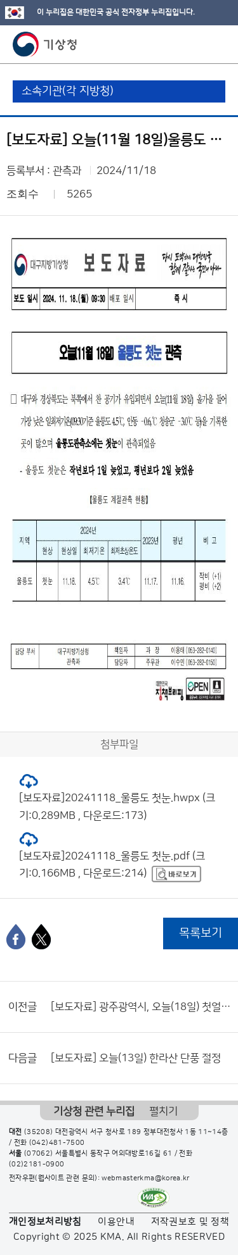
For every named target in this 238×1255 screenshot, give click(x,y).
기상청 (45, 44)
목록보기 (200, 933)
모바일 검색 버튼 (197, 44)
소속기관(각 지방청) (68, 91)
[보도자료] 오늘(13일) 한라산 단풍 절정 (136, 1058)
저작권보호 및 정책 (190, 1221)
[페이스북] (15, 936)
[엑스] (41, 936)
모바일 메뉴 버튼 (217, 44)
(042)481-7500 (57, 1143)
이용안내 (116, 1221)
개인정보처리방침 (45, 1221)
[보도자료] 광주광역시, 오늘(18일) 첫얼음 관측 (141, 1007)
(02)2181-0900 (37, 1164)
